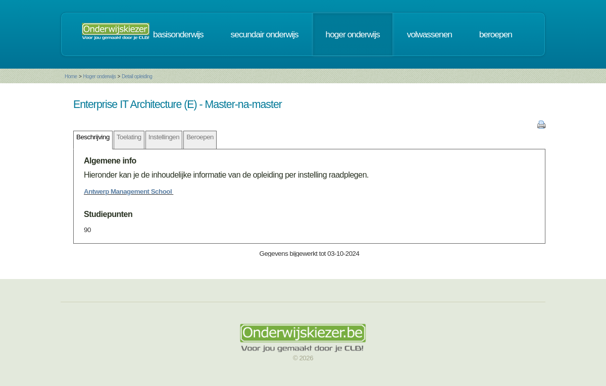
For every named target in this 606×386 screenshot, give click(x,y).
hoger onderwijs (353, 34)
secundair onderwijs (264, 34)
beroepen (495, 34)
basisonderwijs (178, 34)
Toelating (129, 137)
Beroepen (200, 137)
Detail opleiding (137, 76)
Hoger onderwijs (99, 76)
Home (71, 76)
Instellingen (163, 137)
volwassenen (429, 34)
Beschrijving (93, 137)
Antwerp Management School (128, 191)
